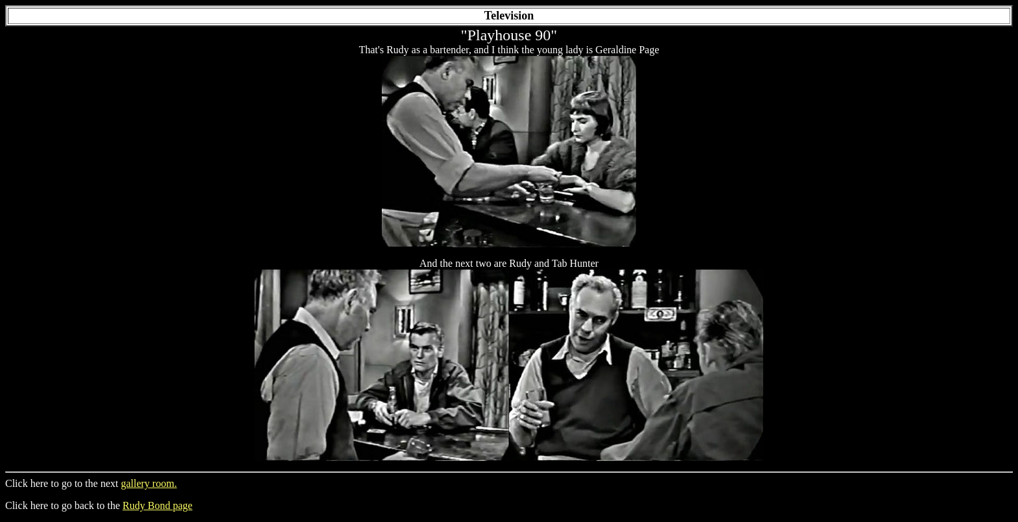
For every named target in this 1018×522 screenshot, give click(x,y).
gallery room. (149, 483)
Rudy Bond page (158, 505)
